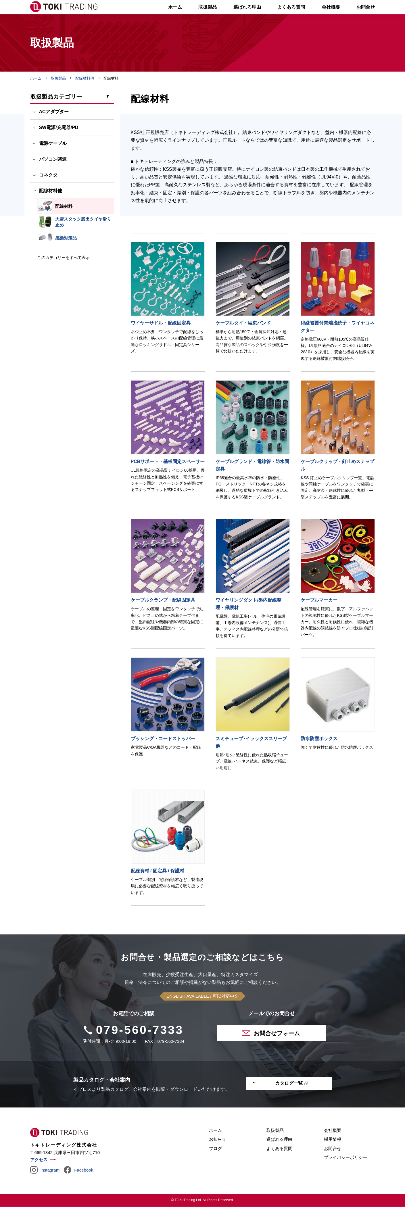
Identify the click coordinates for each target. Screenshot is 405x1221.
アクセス (38, 1174)
